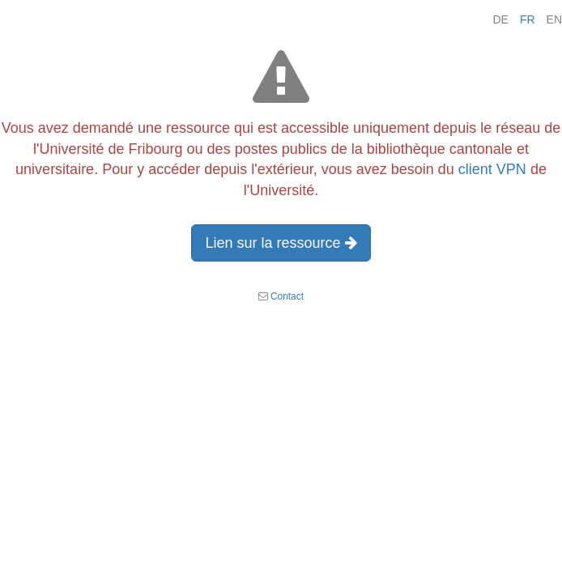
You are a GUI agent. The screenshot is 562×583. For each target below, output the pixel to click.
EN (554, 19)
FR (527, 19)
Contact (287, 296)
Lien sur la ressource (280, 243)
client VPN (492, 169)
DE (500, 19)
